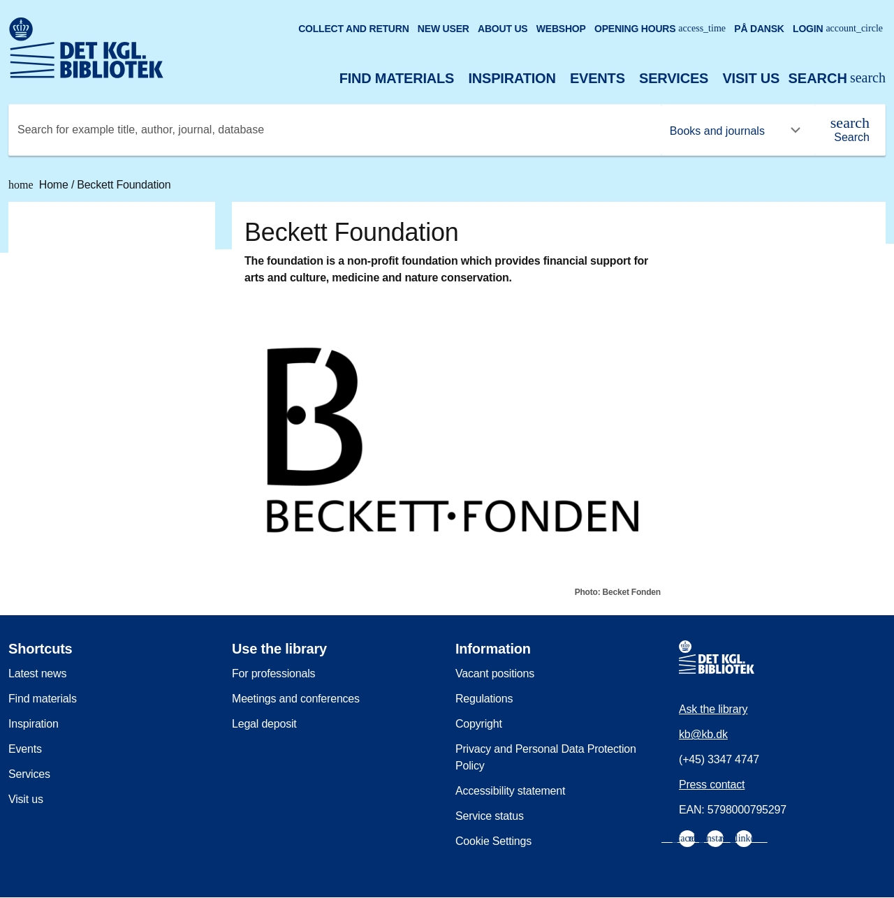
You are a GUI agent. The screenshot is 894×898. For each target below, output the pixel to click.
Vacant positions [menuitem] (494, 673)
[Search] (850, 130)
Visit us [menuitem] (25, 799)
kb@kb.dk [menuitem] (703, 734)
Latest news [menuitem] (37, 673)
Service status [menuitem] (489, 816)
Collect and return (353, 28)
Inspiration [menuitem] (33, 724)
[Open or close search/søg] (837, 78)
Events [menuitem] (25, 749)
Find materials (397, 78)
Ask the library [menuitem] (713, 709)
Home (39, 185)
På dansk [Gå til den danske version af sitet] (759, 28)
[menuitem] (687, 838)
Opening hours (660, 28)
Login (838, 28)
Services (673, 78)
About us (503, 28)
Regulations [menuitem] (484, 699)
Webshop (561, 28)
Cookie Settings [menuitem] (493, 841)
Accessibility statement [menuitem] (510, 791)
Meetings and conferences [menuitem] (296, 699)
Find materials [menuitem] (42, 699)
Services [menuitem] (29, 774)
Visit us (750, 78)
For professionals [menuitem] (273, 673)
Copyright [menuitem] (478, 724)
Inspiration (511, 78)
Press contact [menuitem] (712, 784)
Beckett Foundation (123, 185)
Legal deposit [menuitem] (264, 724)
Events (597, 78)
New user (443, 28)
